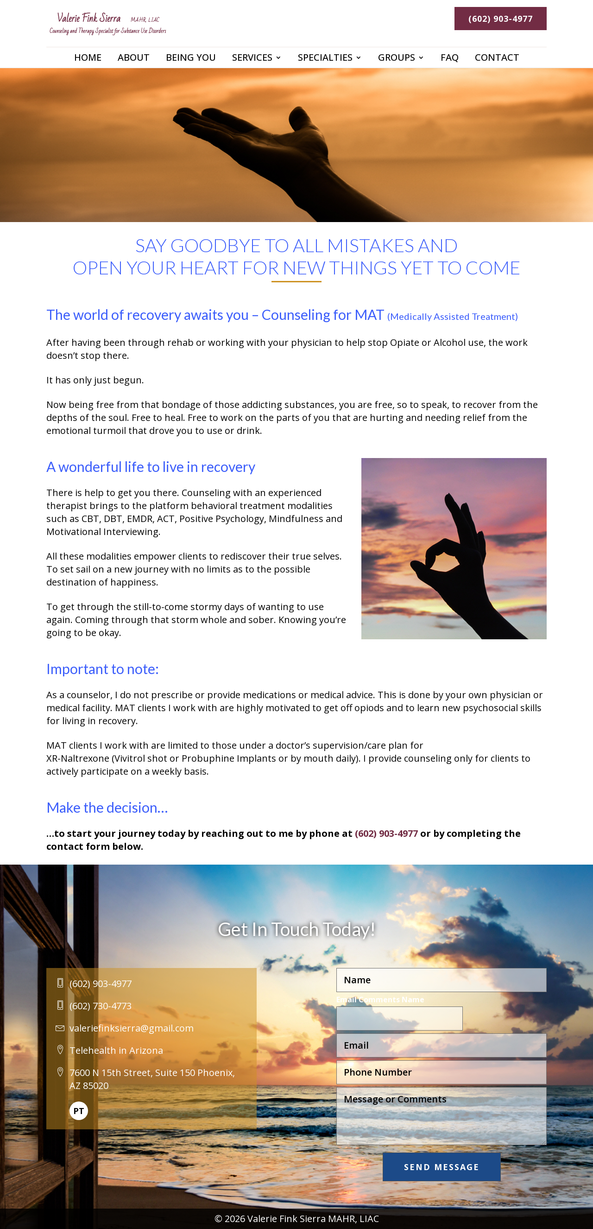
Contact (497, 64)
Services (252, 64)
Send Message (441, 1166)
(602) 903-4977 (500, 18)
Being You (191, 64)
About (134, 64)
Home (87, 64)
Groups (396, 64)
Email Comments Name (380, 1000)
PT (78, 1110)
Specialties (325, 64)
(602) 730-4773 (100, 1006)
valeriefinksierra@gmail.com (131, 1028)
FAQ (450, 64)
